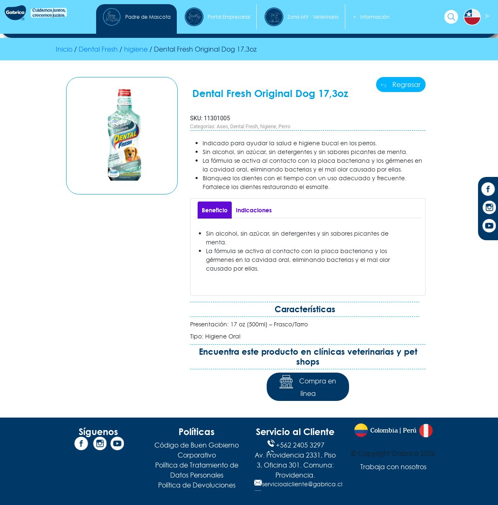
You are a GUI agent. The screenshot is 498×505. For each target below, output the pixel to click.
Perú (409, 431)
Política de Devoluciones (196, 485)
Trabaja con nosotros (393, 466)
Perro (284, 126)
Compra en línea (308, 386)
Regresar (401, 84)
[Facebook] (488, 190)
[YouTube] (488, 227)
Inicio (64, 49)
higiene (136, 49)
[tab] (215, 210)
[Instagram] (488, 208)
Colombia (384, 431)
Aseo (222, 126)
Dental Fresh (98, 49)
